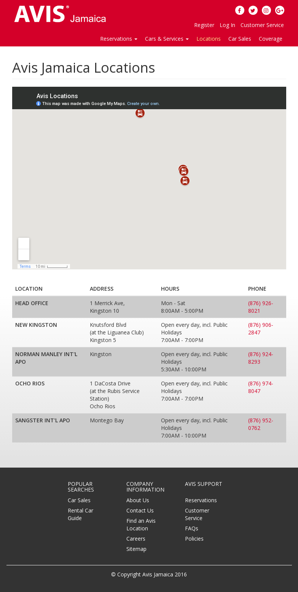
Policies (194, 538)
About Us (137, 500)
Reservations (201, 500)
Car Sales (239, 38)
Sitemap (136, 548)
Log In (227, 25)
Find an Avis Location (141, 524)
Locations (208, 38)
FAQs (191, 528)
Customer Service (262, 25)
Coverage (270, 38)
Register (204, 25)
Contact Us (140, 510)
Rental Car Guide (80, 514)
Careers (135, 538)
